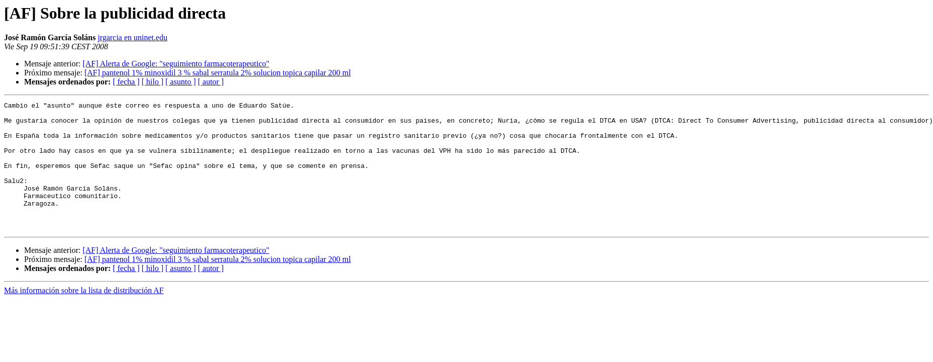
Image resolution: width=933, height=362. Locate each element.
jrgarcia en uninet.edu (132, 37)
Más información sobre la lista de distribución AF (84, 316)
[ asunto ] (180, 81)
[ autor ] (211, 81)
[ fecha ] (126, 81)
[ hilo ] (153, 81)
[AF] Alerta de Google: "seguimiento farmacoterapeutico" (175, 63)
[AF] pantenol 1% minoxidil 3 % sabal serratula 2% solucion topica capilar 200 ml (217, 72)
